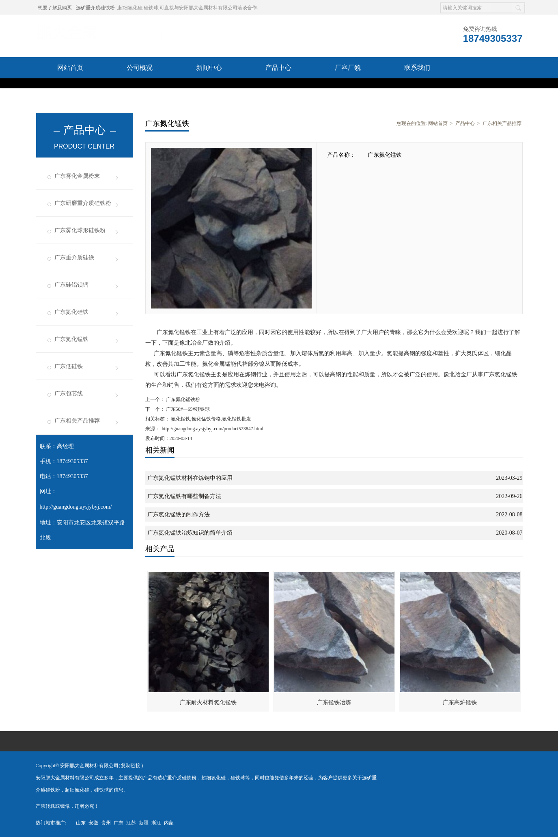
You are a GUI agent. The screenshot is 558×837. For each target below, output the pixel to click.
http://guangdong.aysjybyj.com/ (76, 507)
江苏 (131, 823)
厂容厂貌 (348, 67)
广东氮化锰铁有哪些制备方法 (184, 496)
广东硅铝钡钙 (71, 285)
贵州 (106, 823)
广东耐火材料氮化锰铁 (208, 702)
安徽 (93, 823)
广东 (118, 823)
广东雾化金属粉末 (77, 176)
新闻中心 (209, 67)
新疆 (144, 823)
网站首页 (70, 67)
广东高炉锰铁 (460, 702)
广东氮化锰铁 (71, 339)
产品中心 (278, 67)
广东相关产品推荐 (77, 421)
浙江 (156, 823)
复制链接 (130, 765)
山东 (81, 823)
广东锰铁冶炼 (334, 702)
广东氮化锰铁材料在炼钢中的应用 (190, 478)
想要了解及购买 (55, 8)
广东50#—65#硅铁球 (187, 409)
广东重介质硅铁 (74, 258)
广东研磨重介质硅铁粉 (82, 203)
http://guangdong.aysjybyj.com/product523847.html (212, 428)
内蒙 (169, 823)
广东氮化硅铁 (71, 312)
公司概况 (140, 67)
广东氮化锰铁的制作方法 (178, 514)
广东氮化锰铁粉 (182, 399)
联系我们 (417, 67)
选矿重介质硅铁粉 (95, 8)
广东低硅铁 (68, 366)
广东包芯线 (68, 393)
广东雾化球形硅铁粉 (80, 230)
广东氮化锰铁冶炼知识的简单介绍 (190, 533)
